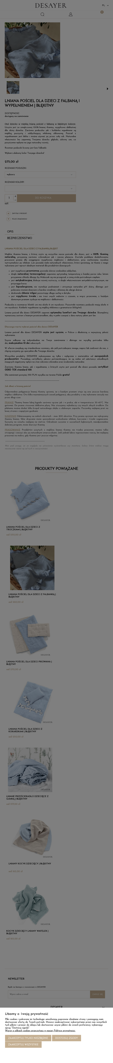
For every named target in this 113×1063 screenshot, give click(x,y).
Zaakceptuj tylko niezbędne (28, 1038)
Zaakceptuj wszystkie (23, 1045)
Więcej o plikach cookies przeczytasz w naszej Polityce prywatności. (40, 1031)
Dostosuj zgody (66, 1038)
